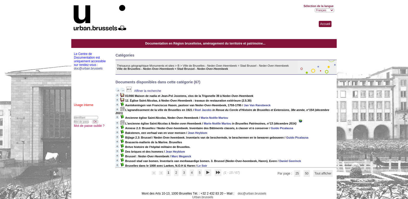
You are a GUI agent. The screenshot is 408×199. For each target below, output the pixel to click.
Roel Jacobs (203, 109)
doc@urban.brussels (252, 193)
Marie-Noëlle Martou (214, 117)
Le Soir (202, 165)
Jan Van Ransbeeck (257, 105)
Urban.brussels (202, 197)
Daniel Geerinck (290, 161)
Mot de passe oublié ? (89, 126)
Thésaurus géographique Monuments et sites (145, 65)
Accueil (325, 24)
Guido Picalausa (282, 128)
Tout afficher (323, 173)
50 (306, 173)
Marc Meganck (181, 156)
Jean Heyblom (197, 132)
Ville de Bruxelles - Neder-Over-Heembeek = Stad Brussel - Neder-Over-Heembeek (236, 65)
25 (297, 173)
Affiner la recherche (147, 91)
